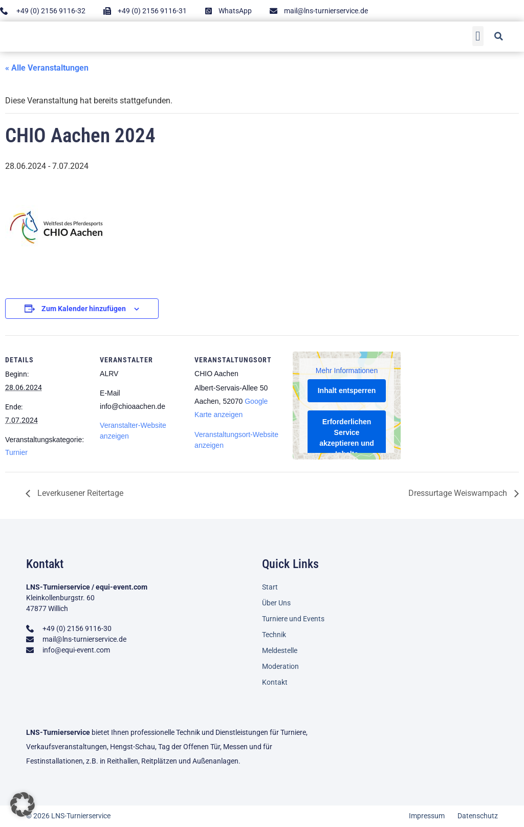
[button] (478, 35)
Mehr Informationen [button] (347, 370)
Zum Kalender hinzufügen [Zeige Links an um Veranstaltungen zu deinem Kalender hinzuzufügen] (83, 308)
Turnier (16, 452)
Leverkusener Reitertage (79, 493)
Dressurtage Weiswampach (458, 493)
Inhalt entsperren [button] (347, 391)
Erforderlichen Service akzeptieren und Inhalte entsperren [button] (346, 443)
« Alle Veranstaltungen (47, 68)
